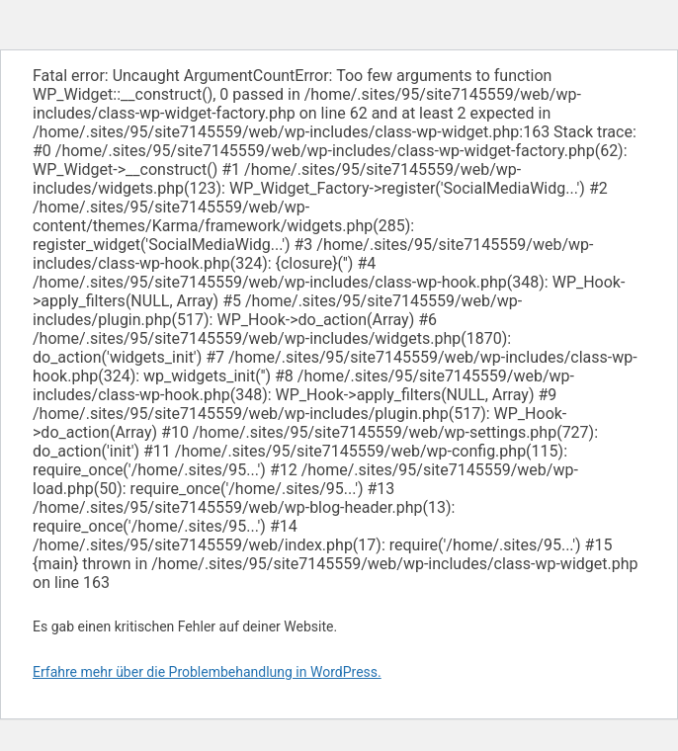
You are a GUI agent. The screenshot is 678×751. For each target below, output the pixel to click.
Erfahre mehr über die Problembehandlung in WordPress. (207, 672)
